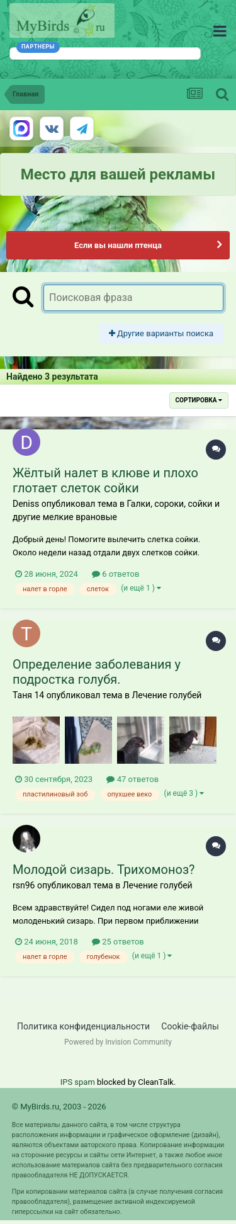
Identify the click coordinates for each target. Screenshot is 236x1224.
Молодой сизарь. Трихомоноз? (104, 869)
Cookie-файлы (190, 1026)
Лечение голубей (166, 695)
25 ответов (118, 941)
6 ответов (115, 574)
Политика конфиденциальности (83, 1026)
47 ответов (132, 779)
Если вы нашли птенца (118, 245)
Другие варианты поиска (161, 333)
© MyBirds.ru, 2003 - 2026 (59, 1106)
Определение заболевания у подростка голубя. (97, 672)
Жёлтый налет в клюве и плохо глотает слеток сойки (105, 480)
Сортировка (199, 400)
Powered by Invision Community (118, 1042)
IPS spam (77, 1082)
